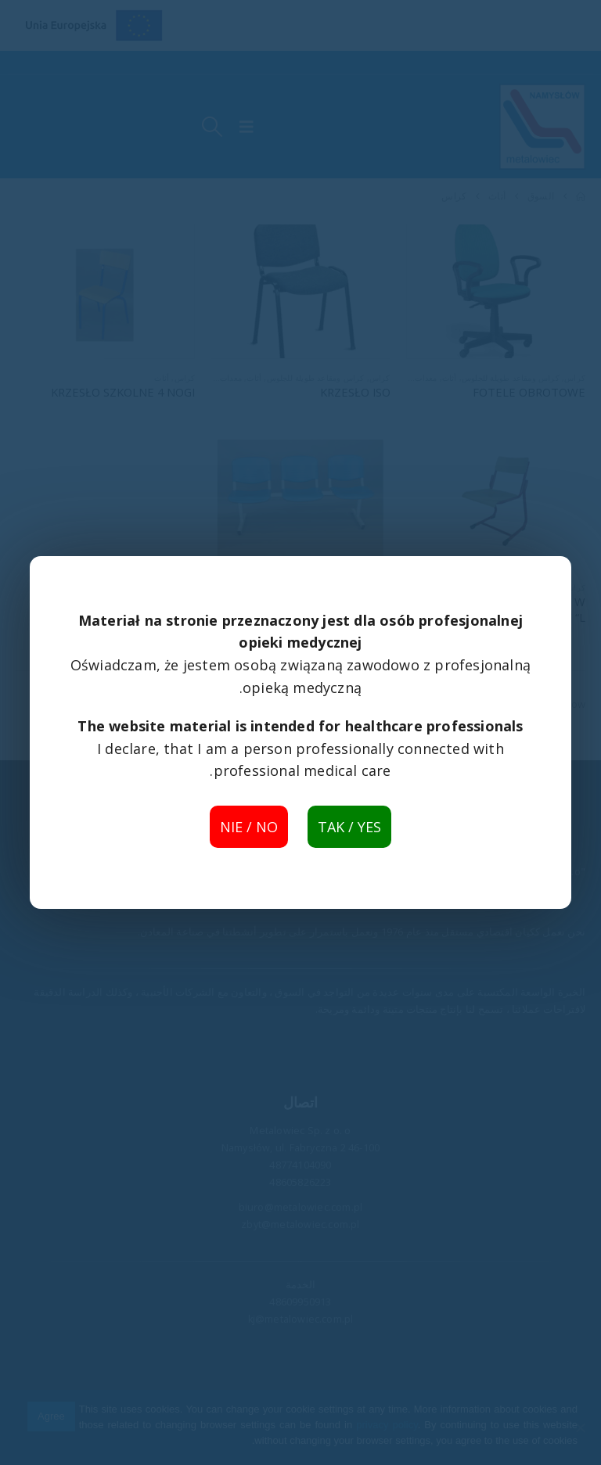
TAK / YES (349, 826)
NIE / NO (249, 826)
